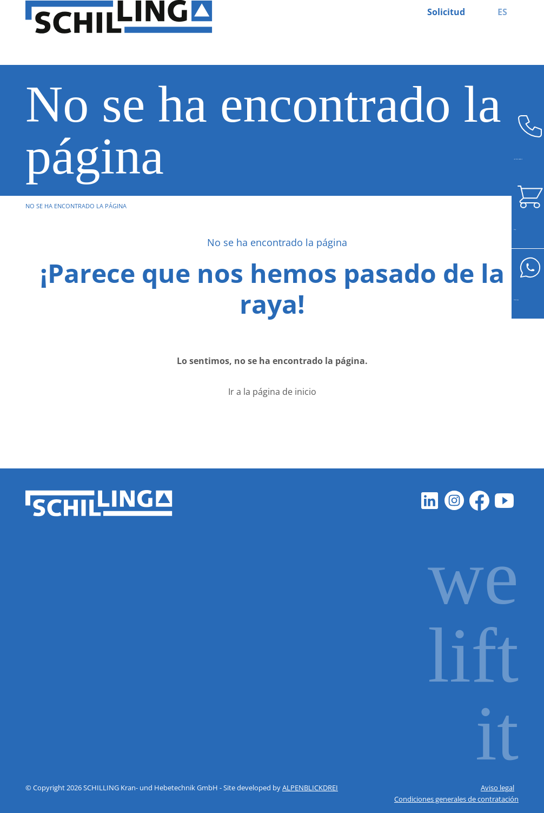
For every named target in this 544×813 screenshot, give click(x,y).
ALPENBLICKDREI (310, 787)
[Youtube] (504, 501)
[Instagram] (455, 501)
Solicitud (446, 12)
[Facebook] (479, 501)
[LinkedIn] (430, 501)
